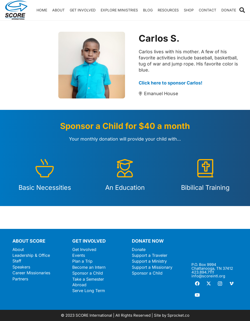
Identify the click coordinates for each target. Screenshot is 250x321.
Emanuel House (161, 93)
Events (78, 255)
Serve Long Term (88, 290)
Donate (139, 249)
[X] (208, 283)
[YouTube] (197, 295)
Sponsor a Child (87, 273)
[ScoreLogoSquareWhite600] (214, 249)
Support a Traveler (149, 255)
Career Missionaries (31, 272)
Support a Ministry (149, 261)
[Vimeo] (231, 283)
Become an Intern (88, 267)
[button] (242, 10)
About (18, 249)
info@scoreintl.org (208, 276)
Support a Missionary (152, 267)
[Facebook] (197, 283)
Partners (20, 278)
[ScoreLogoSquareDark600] (16, 10)
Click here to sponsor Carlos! (170, 83)
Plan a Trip (82, 261)
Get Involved (84, 249)
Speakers (21, 266)
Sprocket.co (178, 315)
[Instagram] (220, 283)
